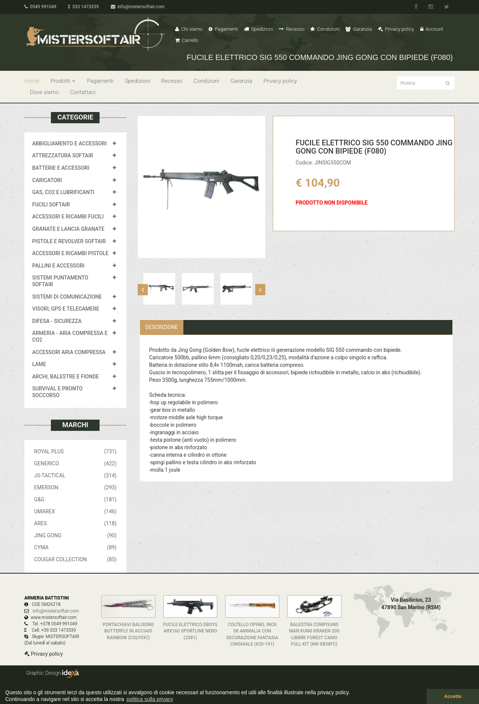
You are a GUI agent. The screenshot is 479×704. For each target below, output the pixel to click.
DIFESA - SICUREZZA (57, 321)
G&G (75, 499)
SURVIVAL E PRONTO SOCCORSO (57, 392)
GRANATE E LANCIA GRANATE (68, 229)
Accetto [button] (452, 696)
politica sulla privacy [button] (149, 699)
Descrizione (162, 327)
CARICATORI (47, 180)
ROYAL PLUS (75, 451)
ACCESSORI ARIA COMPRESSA (69, 352)
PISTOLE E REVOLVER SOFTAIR (69, 241)
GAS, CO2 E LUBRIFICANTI (63, 192)
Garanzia (358, 29)
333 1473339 (83, 6)
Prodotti (63, 81)
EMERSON (75, 487)
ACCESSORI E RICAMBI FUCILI (68, 217)
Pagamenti (223, 29)
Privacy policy (396, 29)
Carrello (186, 40)
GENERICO (75, 463)
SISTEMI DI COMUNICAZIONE (67, 297)
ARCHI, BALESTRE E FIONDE (65, 377)
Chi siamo (188, 29)
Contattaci (82, 92)
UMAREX (75, 511)
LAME (39, 364)
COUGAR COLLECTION (75, 559)
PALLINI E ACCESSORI (58, 266)
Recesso (291, 29)
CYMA (75, 547)
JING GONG (75, 535)
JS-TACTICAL (75, 475)
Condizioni (324, 29)
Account (431, 29)
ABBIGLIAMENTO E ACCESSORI (69, 143)
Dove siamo (44, 92)
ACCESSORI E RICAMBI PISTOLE (70, 253)
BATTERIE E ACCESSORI (60, 168)
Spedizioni (258, 29)
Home (31, 81)
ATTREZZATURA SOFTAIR (62, 155)
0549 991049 (40, 6)
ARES (75, 523)
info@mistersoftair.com (138, 6)
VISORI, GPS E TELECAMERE (65, 309)
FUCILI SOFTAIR (51, 205)
